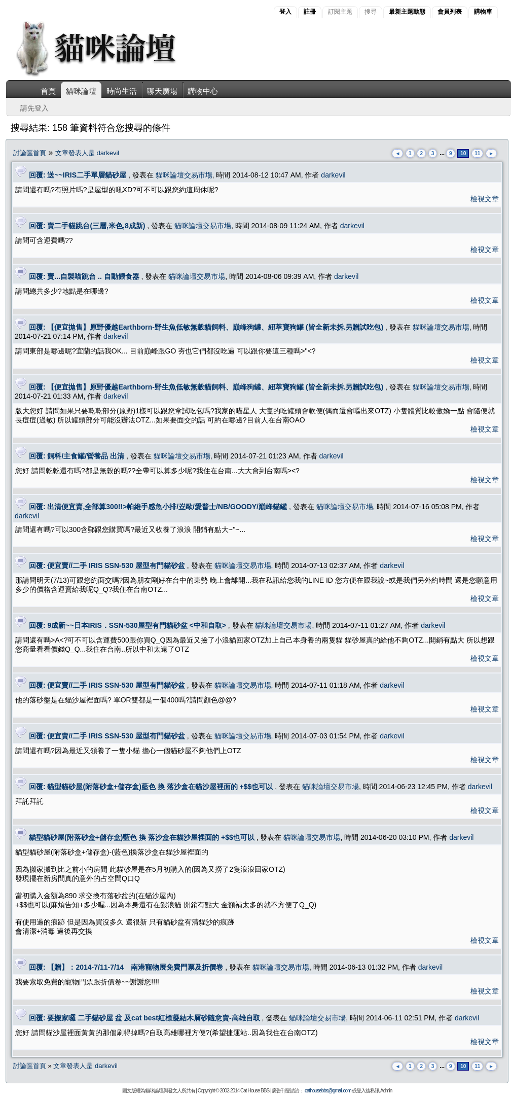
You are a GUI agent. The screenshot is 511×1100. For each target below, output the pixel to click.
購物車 (483, 11)
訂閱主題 (340, 11)
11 (477, 153)
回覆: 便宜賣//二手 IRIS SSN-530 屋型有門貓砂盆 (107, 565)
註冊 (310, 11)
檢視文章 (484, 199)
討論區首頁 (29, 153)
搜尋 (370, 11)
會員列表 (449, 11)
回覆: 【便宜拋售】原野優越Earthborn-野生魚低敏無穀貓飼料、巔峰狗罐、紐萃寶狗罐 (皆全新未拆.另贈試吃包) (206, 327)
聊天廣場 (162, 91)
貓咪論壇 (81, 91)
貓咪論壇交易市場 (184, 175)
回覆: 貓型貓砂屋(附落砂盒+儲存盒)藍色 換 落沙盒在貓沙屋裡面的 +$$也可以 (151, 787)
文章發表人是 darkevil (87, 153)
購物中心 (203, 91)
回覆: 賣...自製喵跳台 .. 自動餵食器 (84, 276)
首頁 (48, 91)
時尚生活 (121, 91)
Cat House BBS (254, 1090)
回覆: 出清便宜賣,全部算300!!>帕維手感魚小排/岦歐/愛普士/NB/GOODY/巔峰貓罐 (158, 507)
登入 (285, 11)
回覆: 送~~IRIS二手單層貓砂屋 (77, 175)
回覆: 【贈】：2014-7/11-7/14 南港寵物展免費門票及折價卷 (126, 967)
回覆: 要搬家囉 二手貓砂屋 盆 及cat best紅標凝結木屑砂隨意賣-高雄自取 (144, 1018)
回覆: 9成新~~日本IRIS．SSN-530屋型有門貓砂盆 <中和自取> (127, 625)
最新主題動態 (407, 11)
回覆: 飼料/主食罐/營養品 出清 (76, 456)
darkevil (333, 175)
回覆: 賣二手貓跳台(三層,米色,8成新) (87, 226)
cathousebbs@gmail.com (328, 1090)
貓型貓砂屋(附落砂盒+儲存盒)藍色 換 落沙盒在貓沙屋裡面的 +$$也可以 (141, 837)
